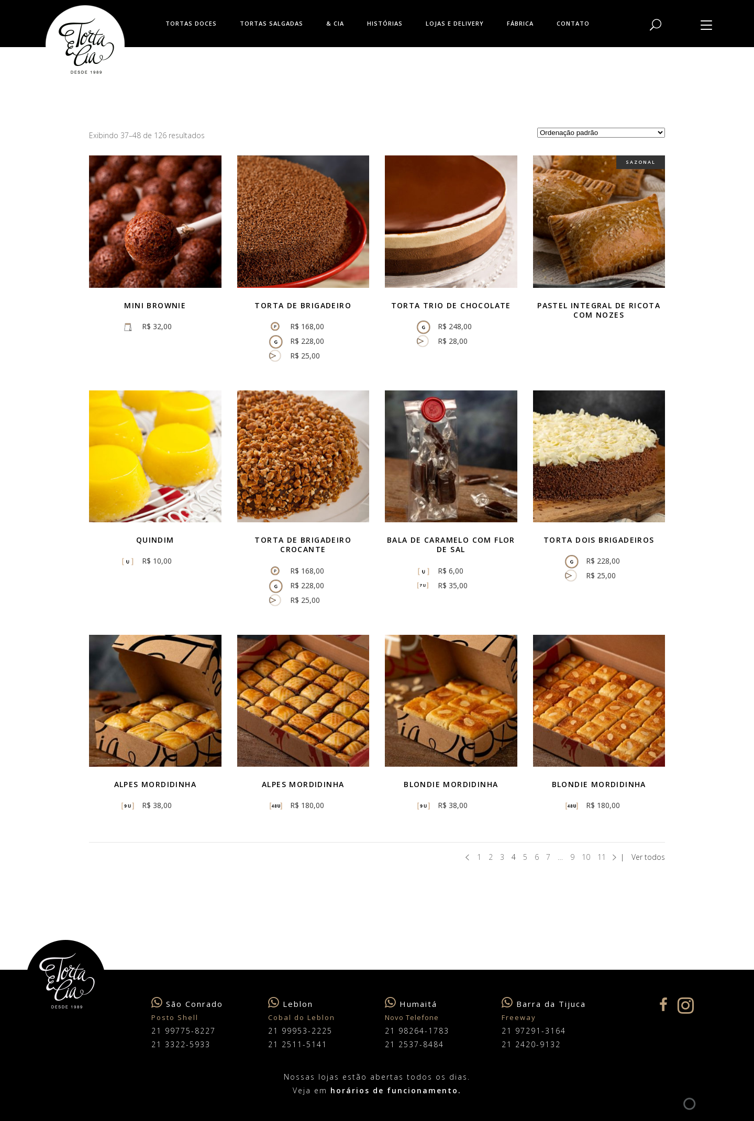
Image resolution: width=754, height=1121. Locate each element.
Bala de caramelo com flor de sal (451, 544)
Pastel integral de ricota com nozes (598, 310)
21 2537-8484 (414, 1044)
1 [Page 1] (479, 857)
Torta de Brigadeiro (302, 305)
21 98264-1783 (417, 1031)
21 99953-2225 (300, 1031)
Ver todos (648, 857)
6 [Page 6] (537, 857)
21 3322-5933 (180, 1044)
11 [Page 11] (601, 857)
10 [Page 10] (586, 857)
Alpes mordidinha (155, 784)
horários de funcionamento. (395, 1090)
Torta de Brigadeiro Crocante (302, 544)
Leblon (298, 1004)
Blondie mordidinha (599, 784)
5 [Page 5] (525, 857)
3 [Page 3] (502, 857)
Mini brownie (155, 305)
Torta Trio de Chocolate (451, 305)
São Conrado (194, 1004)
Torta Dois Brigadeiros (599, 540)
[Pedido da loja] (601, 133)
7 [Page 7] (548, 857)
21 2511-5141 (297, 1044)
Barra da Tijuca (551, 1004)
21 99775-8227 (183, 1031)
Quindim (155, 540)
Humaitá (418, 1004)
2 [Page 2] (491, 857)
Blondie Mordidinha (451, 784)
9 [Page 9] (572, 857)
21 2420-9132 (531, 1044)
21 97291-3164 (534, 1031)
